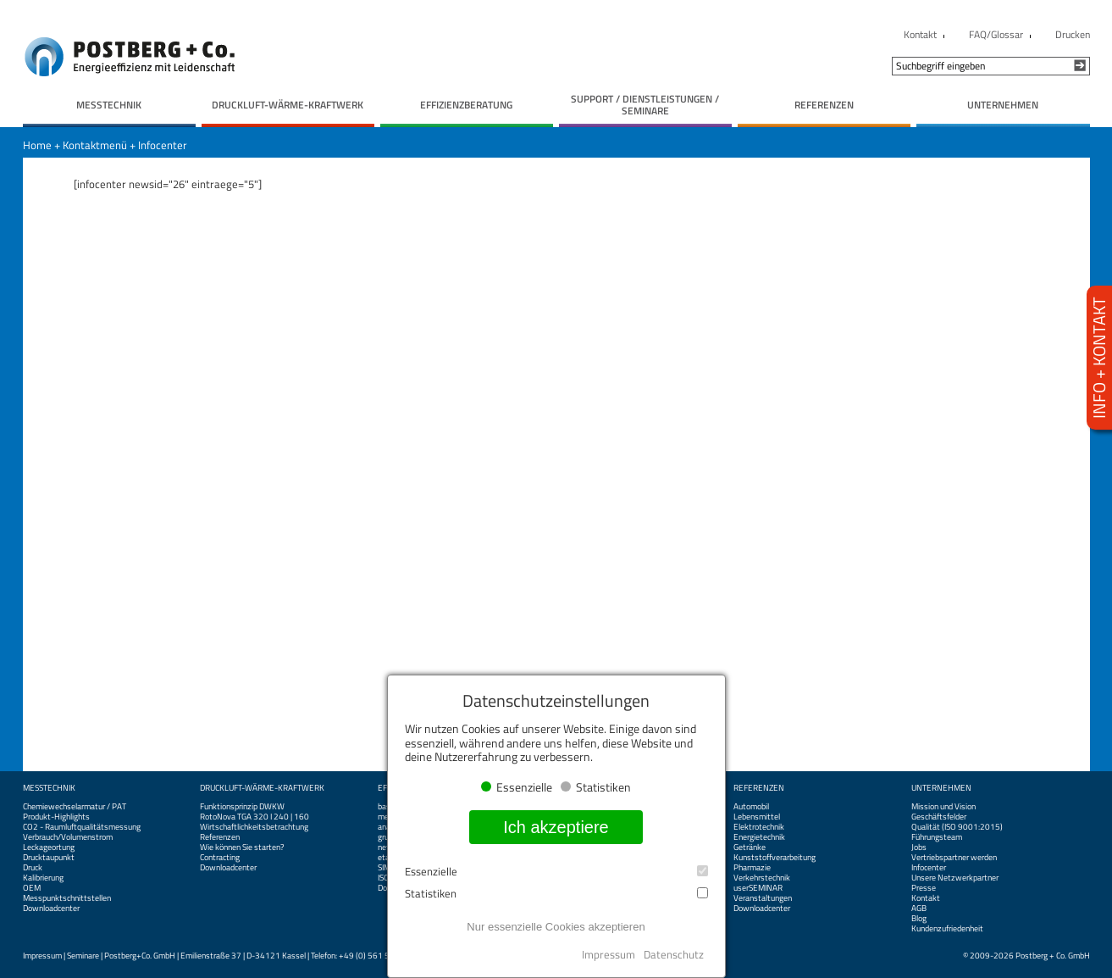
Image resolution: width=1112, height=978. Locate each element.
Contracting (220, 858)
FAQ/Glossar (996, 34)
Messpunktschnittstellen (67, 898)
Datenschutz (674, 954)
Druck (32, 868)
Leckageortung (49, 847)
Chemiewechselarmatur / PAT (74, 807)
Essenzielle (556, 871)
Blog (919, 919)
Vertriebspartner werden (954, 858)
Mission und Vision (943, 807)
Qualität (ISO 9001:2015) (957, 827)
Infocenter (162, 144)
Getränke (749, 847)
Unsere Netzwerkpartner (955, 878)
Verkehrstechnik (761, 878)
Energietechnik (759, 837)
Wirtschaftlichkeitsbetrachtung (254, 827)
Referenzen (220, 837)
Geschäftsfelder (938, 817)
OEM (32, 888)
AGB (919, 908)
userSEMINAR (758, 888)
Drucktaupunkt (49, 858)
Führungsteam (936, 837)
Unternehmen (941, 788)
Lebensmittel (756, 817)
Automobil (751, 807)
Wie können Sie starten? (242, 847)
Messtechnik (49, 788)
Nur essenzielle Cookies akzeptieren (556, 926)
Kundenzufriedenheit (947, 929)
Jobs (919, 847)
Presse (923, 888)
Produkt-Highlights (56, 817)
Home (37, 144)
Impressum (42, 955)
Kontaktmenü (95, 144)
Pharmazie (752, 868)
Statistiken (556, 893)
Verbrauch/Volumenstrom (68, 837)
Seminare (83, 955)
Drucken (1072, 34)
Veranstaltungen (762, 898)
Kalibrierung (43, 878)
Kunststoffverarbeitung (774, 858)
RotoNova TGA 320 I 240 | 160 (254, 817)
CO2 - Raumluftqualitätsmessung (82, 827)
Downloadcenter (51, 908)
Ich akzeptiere (556, 827)
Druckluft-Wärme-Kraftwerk (262, 788)
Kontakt (920, 34)
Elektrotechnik (758, 827)
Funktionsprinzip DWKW (242, 807)
